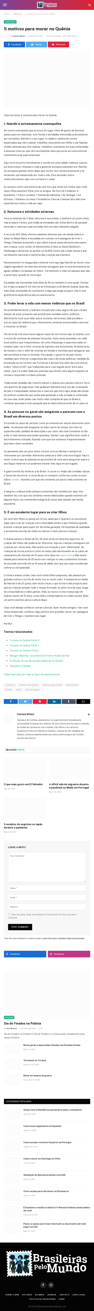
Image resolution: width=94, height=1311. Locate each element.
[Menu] (5, 5)
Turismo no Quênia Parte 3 (24, 640)
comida (15, 479)
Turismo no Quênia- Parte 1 (24, 650)
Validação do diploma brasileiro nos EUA (44, 1175)
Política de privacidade (42, 1299)
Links (62, 1299)
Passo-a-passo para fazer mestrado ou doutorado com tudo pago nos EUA (54, 1225)
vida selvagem (32, 690)
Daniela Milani (19, 36)
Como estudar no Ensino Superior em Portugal (47, 1142)
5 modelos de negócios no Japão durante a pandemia (23, 826)
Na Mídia (39, 1295)
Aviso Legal (79, 1295)
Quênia (8, 690)
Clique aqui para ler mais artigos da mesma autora (32, 674)
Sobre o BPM (12, 1295)
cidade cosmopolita (28, 685)
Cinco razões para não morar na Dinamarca (46, 1191)
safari (18, 690)
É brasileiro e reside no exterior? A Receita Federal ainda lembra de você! (56, 1209)
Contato (64, 1295)
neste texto (66, 555)
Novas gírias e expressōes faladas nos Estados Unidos (51, 1045)
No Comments (53, 36)
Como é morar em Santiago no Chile (41, 1158)
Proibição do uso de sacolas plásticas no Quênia (36, 660)
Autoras (27, 1295)
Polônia (9, 1017)
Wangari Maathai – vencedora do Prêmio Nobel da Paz (39, 655)
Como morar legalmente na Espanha (42, 1126)
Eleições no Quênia (20, 666)
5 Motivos (10, 22)
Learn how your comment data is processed (63, 938)
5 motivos (10, 685)
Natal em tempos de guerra (37, 1075)
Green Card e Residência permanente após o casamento (52, 1110)
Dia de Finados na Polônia (22, 1023)
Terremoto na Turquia (34, 1060)
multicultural (72, 685)
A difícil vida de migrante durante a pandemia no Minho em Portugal (69, 786)
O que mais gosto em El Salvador (23, 784)
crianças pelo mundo (52, 685)
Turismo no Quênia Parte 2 (24, 645)
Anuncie (51, 1295)
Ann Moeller (12, 1028)
